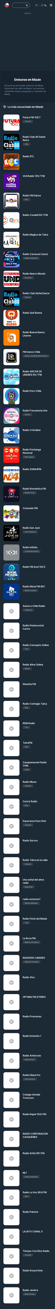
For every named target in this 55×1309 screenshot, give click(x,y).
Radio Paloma (30, 1212)
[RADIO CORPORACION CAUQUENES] (11, 1139)
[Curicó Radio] (11, 807)
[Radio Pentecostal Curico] (11, 631)
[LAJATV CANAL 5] (11, 1237)
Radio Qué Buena (32, 312)
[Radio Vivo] (11, 982)
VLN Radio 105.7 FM (34, 176)
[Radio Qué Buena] (11, 318)
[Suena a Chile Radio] (11, 611)
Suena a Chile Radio (34, 606)
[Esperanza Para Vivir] (11, 826)
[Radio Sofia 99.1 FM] (11, 1158)
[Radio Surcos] (11, 846)
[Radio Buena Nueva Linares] (11, 337)
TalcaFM (27, 742)
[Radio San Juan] (11, 533)
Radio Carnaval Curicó (35, 254)
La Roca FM (29, 938)
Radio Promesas (32, 1016)
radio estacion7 (31, 899)
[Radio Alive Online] (11, 670)
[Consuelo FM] (11, 513)
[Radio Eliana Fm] (11, 1080)
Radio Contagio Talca (35, 703)
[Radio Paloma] (11, 1217)
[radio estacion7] (11, 904)
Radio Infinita (30, 547)
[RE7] (11, 1178)
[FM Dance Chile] (11, 357)
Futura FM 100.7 (31, 117)
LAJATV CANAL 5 (33, 1231)
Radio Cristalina (31, 430)
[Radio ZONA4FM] (11, 474)
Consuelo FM (30, 508)
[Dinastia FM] (11, 689)
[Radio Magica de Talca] (11, 240)
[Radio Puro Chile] (11, 396)
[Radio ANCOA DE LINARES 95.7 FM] (11, 377)
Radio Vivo (29, 977)
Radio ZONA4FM (32, 469)
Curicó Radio (30, 801)
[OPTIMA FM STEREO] (11, 1002)
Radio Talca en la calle (35, 860)
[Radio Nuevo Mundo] (11, 279)
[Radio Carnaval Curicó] (11, 259)
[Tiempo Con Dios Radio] (11, 1256)
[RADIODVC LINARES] (11, 963)
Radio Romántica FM (34, 488)
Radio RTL (28, 156)
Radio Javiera (30, 1290)
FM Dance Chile (31, 352)
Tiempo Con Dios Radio (36, 1251)
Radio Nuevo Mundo (34, 273)
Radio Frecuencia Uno (35, 410)
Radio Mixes (30, 782)
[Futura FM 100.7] (11, 123)
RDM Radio (29, 723)
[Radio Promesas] (11, 1022)
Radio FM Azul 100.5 (34, 567)
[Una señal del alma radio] (11, 885)
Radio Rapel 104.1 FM (34, 1114)
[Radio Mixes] (11, 787)
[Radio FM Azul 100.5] (11, 572)
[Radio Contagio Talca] (11, 709)
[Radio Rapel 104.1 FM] (11, 1119)
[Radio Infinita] (11, 553)
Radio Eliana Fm (31, 1075)
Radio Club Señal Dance (36, 293)
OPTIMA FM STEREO (34, 997)
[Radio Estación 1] (11, 1041)
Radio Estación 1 (32, 1036)
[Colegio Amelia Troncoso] (11, 1100)
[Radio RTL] (11, 162)
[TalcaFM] (11, 748)
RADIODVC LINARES (34, 957)
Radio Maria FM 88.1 (34, 586)
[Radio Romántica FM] (11, 494)
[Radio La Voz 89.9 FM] (11, 1198)
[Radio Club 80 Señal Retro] (11, 142)
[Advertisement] (27, 43)
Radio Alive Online (33, 664)
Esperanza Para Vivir (34, 821)
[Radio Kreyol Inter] (11, 1276)
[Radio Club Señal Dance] (11, 298)
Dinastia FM (29, 684)
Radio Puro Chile (32, 391)
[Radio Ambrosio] (11, 1061)
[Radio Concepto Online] (11, 650)
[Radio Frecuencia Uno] (11, 416)
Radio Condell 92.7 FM (35, 215)
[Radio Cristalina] (11, 435)
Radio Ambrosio (32, 1055)
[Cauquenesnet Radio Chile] (11, 768)
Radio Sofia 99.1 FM (33, 1153)
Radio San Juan (31, 528)
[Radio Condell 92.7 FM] (11, 220)
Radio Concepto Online (36, 645)
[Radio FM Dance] (11, 201)
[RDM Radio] (11, 728)
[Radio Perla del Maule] (11, 924)
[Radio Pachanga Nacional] (11, 455)
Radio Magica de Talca (35, 234)
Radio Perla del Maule (35, 918)
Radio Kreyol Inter (33, 1270)
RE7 (25, 1173)
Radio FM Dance (32, 195)
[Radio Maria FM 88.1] (11, 592)
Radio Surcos (30, 840)
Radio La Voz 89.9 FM (35, 1192)
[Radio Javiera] (11, 1295)
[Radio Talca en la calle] (11, 865)
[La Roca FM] (11, 943)
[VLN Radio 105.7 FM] (11, 181)
